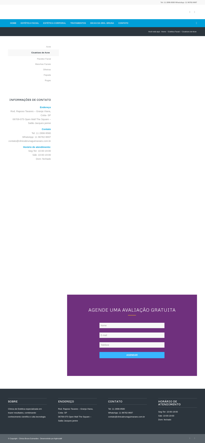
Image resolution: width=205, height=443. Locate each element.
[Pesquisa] (195, 23)
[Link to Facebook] (189, 12)
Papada (47, 75)
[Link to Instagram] (194, 12)
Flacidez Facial (44, 59)
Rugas (48, 80)
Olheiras (47, 69)
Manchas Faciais (43, 64)
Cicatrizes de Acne (40, 52)
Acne (48, 47)
